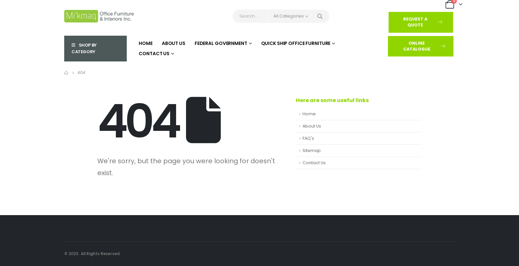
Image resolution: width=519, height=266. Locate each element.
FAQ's (308, 138)
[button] (421, 22)
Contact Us (154, 53)
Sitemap (312, 150)
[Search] (320, 16)
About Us (173, 43)
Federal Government (221, 43)
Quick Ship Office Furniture (296, 43)
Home (146, 43)
